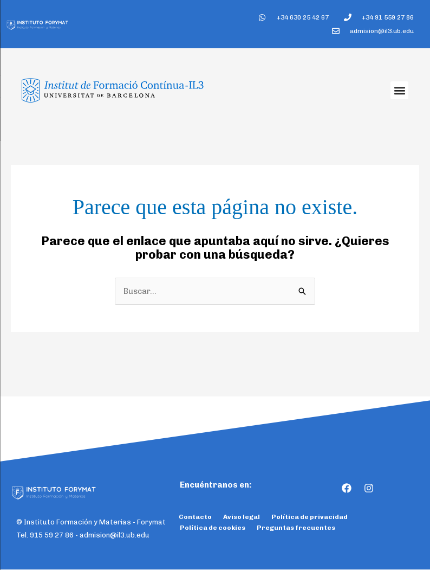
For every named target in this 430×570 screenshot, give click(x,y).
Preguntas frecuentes (296, 528)
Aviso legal (241, 517)
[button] (399, 91)
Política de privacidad (309, 517)
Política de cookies (212, 528)
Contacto (195, 517)
